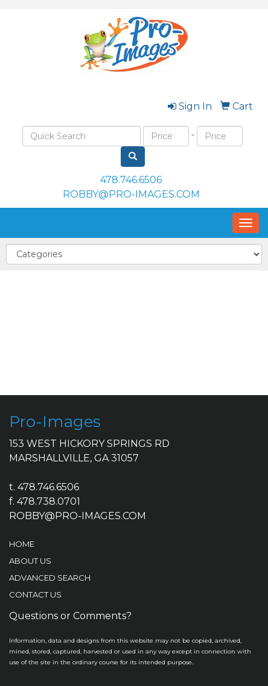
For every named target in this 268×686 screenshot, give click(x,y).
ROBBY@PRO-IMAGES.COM (131, 194)
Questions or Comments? (70, 616)
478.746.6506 (131, 180)
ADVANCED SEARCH (50, 577)
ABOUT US (30, 561)
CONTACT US (35, 594)
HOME (21, 544)
